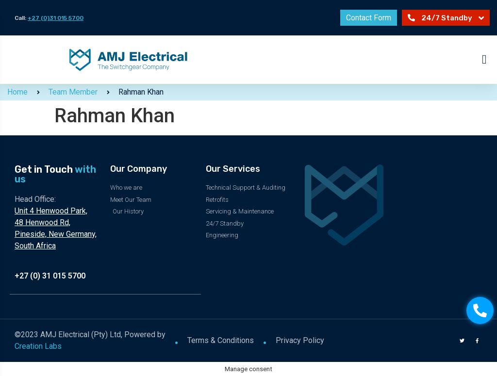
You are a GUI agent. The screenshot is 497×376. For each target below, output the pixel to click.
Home (17, 92)
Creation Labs (38, 345)
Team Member (73, 92)
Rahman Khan (141, 92)
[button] (484, 59)
